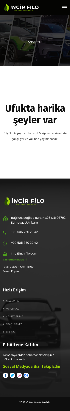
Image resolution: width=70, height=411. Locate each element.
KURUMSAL (12, 309)
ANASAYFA (12, 301)
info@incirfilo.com (24, 253)
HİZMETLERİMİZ (15, 316)
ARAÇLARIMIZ (14, 324)
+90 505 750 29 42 (24, 232)
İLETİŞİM (10, 332)
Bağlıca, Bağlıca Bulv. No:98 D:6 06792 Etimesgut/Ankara (38, 220)
